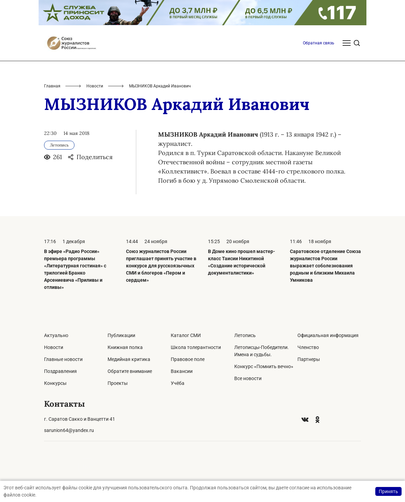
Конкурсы (55, 383)
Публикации (121, 335)
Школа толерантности (196, 347)
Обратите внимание (130, 371)
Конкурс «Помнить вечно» (263, 366)
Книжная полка (125, 347)
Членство (308, 347)
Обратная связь (318, 43)
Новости (94, 86)
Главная (52, 86)
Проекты (118, 383)
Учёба (177, 383)
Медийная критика (129, 359)
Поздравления (60, 371)
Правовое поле (188, 359)
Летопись (245, 335)
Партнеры (308, 359)
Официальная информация (328, 335)
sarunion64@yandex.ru (69, 430)
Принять (388, 491)
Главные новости (63, 359)
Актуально (56, 335)
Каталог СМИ (186, 335)
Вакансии (182, 371)
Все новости (248, 378)
